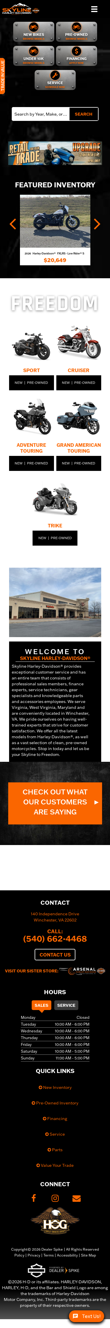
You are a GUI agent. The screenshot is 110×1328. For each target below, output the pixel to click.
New (19, 383)
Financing (55, 1118)
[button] (12, 153)
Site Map (88, 1255)
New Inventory (55, 1087)
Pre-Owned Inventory (55, 1103)
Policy (19, 1255)
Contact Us (55, 955)
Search (83, 114)
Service (66, 1005)
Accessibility (67, 1255)
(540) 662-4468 (55, 938)
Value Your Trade (55, 1165)
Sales (41, 1005)
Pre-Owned (37, 383)
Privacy (34, 1255)
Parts (55, 1149)
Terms (48, 1255)
